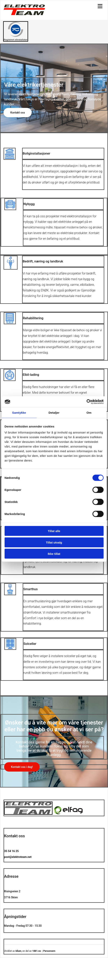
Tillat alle (54, 531)
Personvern (49, 951)
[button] (18, 112)
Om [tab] (89, 412)
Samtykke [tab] (19, 412)
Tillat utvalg (54, 542)
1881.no (36, 951)
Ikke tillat (54, 553)
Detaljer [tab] (54, 412)
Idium (18, 951)
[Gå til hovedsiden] (24, 14)
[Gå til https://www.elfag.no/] (15, 40)
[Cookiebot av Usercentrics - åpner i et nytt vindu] (86, 401)
